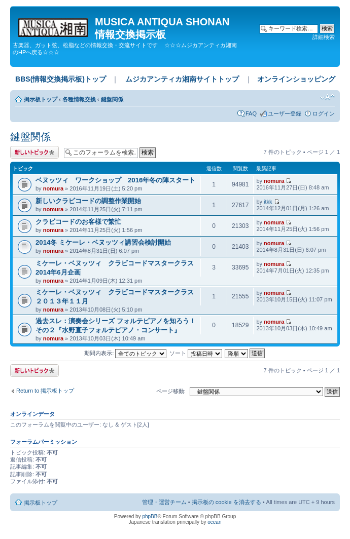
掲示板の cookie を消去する (226, 502)
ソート (195, 353)
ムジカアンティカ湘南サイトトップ (182, 79)
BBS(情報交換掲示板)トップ (60, 79)
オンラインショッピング (296, 79)
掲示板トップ (40, 99)
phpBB (149, 516)
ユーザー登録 (284, 113)
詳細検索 (323, 37)
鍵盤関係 (112, 99)
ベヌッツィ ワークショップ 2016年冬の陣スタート (115, 180)
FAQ (251, 113)
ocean (214, 522)
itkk (268, 202)
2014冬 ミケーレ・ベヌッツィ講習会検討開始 (103, 242)
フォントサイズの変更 (327, 97)
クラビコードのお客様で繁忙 (78, 221)
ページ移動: (171, 391)
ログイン (323, 113)
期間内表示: (125, 353)
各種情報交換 (79, 99)
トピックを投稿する (34, 152)
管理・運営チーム (164, 502)
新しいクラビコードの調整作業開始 (88, 201)
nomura (53, 188)
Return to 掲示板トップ (45, 391)
